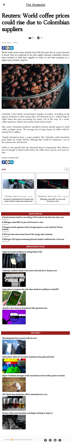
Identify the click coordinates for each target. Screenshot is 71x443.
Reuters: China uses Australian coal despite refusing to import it (25, 411)
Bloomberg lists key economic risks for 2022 (18, 337)
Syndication (16, 437)
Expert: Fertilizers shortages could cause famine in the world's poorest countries (31, 374)
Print (41, 38)
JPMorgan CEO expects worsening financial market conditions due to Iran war (33, 239)
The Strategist (35, 5)
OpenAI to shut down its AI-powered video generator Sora (23, 307)
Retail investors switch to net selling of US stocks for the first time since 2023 (33, 217)
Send (30, 38)
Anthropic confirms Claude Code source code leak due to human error (27, 270)
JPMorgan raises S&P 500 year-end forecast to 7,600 (52, 200)
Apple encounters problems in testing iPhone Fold (20, 251)
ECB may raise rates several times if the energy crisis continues (28, 234)
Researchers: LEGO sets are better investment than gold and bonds (26, 355)
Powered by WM (27, 437)
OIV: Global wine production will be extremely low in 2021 (23, 393)
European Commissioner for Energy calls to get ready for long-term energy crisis (18, 200)
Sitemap (7, 437)
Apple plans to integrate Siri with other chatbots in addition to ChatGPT (28, 289)
